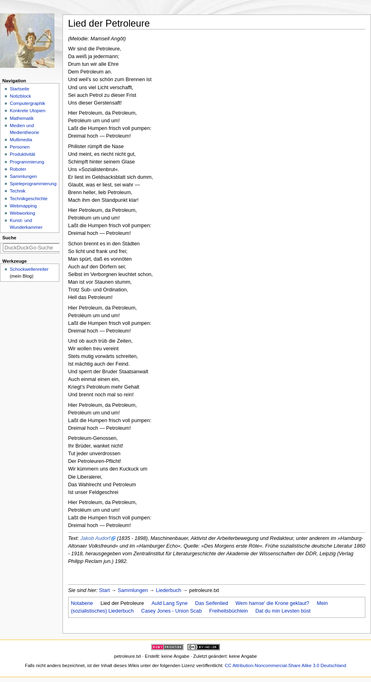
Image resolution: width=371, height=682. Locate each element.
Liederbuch (168, 590)
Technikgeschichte (29, 198)
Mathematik (21, 118)
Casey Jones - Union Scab (171, 611)
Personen (19, 146)
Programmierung (27, 161)
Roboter (18, 169)
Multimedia (21, 139)
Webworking (22, 213)
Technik (17, 190)
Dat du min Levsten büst (283, 611)
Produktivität (22, 154)
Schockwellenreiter (29, 269)
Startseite (19, 88)
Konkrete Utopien (28, 110)
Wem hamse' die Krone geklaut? (272, 603)
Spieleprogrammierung (33, 183)
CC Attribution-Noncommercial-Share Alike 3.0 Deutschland (285, 665)
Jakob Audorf (95, 538)
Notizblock (20, 96)
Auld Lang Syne (170, 603)
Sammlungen (133, 590)
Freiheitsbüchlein (228, 611)
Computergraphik (27, 103)
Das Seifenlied (211, 603)
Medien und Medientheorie (24, 129)
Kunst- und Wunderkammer (26, 224)
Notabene (82, 603)
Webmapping (23, 205)
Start (104, 590)
